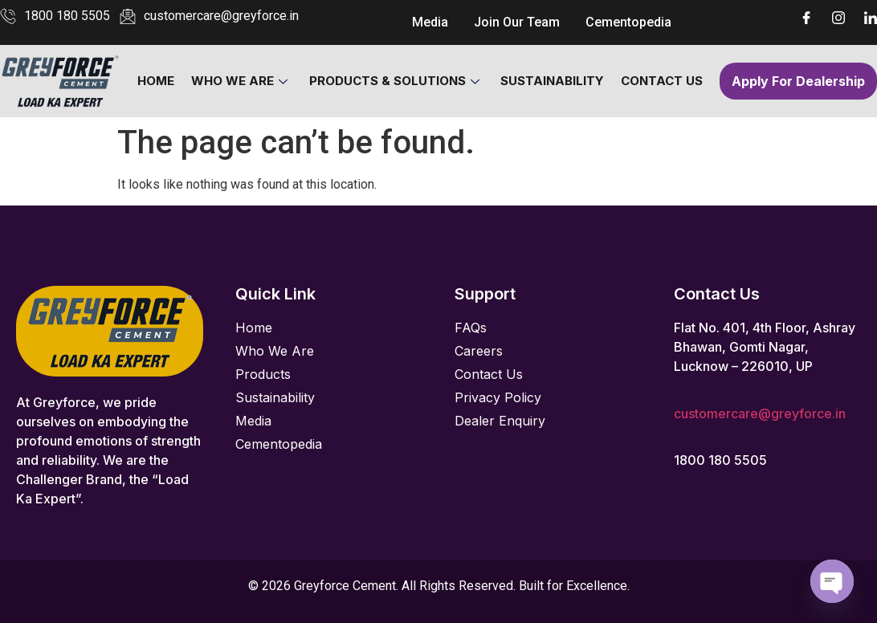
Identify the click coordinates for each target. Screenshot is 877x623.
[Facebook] (806, 16)
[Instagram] (838, 16)
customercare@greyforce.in (760, 413)
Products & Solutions (394, 80)
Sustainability (552, 80)
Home (157, 80)
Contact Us (661, 80)
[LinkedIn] (870, 16)
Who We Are (240, 80)
